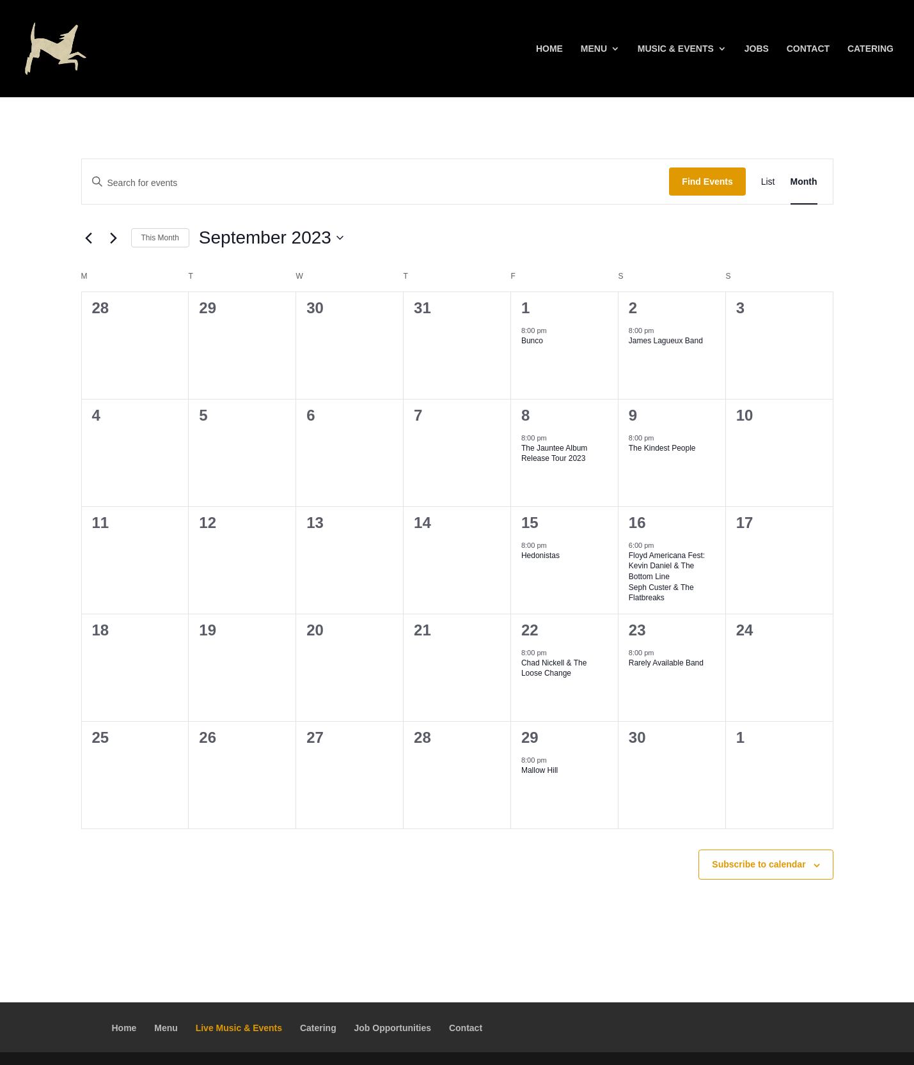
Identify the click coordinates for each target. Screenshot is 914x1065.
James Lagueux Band (666, 340)
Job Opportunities (393, 1028)
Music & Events (676, 49)
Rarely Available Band (666, 662)
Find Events (707, 181)
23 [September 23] (637, 630)
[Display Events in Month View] (804, 181)
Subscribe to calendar (758, 864)
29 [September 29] (530, 737)
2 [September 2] (633, 307)
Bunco (532, 340)
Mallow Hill (539, 770)
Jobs (757, 49)
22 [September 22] (530, 630)
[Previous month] (89, 237)
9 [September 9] (633, 415)
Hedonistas (540, 555)
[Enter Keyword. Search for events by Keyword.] (376, 183)
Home (549, 49)
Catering (870, 49)
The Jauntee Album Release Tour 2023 (554, 453)
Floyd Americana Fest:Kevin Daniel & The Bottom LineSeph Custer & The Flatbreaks (667, 576)
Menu (594, 49)
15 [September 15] (530, 522)
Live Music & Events (239, 1028)
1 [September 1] (525, 307)
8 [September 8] (525, 415)
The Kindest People (662, 448)
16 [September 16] (637, 522)
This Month (160, 237)
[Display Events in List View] (768, 181)
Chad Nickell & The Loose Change (554, 668)
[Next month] (114, 237)
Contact (808, 49)
